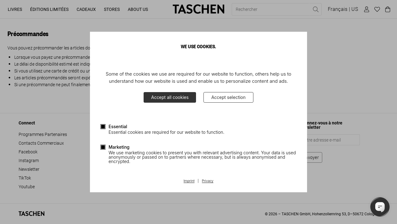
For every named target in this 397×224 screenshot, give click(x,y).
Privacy (208, 181)
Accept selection (228, 97)
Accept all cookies (170, 97)
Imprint (189, 181)
